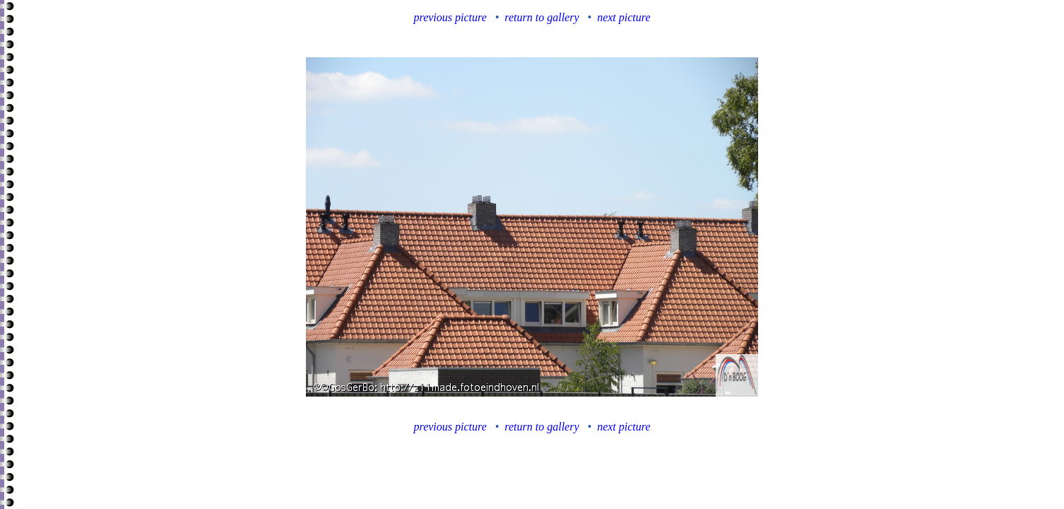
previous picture (450, 17)
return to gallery (541, 17)
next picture (623, 17)
